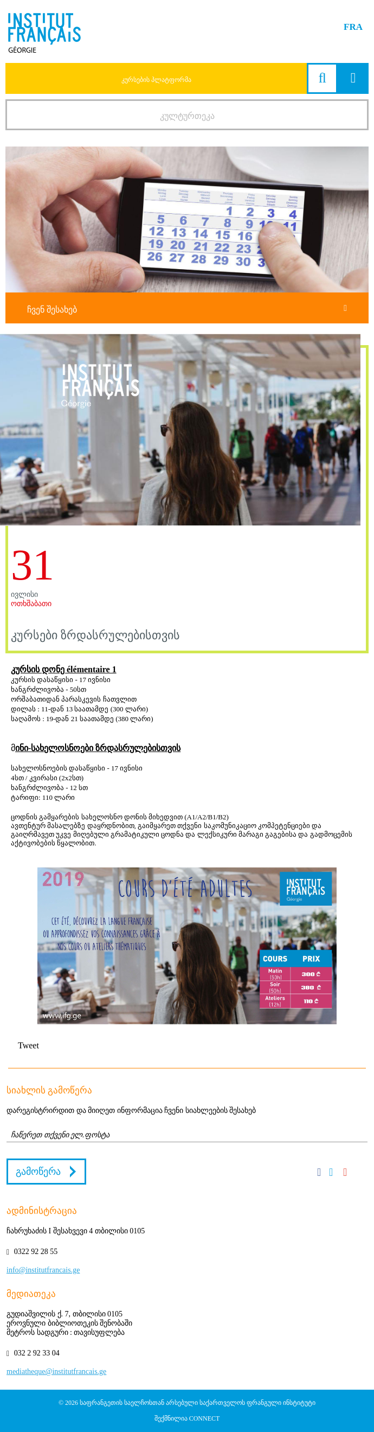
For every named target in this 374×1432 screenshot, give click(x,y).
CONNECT (204, 1418)
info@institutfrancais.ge (43, 1270)
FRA (353, 27)
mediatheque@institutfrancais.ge (56, 1371)
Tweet (28, 1045)
